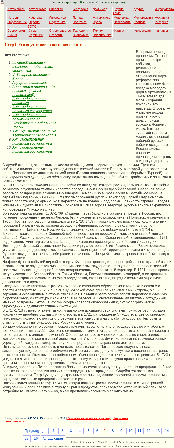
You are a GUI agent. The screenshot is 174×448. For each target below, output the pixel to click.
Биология (56, 9)
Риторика (161, 22)
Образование (17, 22)
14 (167, 431)
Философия (142, 30)
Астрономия (37, 9)
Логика (78, 17)
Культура (35, 17)
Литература (57, 17)
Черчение (36, 35)
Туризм (98, 30)
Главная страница (64, 2)
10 (130, 431)
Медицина (121, 17)
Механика (162, 17)
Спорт (33, 30)
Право (97, 22)
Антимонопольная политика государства (32, 141)
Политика (80, 22)
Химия (12, 35)
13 (158, 431)
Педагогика (57, 22)
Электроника (102, 35)
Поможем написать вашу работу (89, 418)
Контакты (87, 2)
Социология (16, 30)
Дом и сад (100, 9)
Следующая (53, 438)
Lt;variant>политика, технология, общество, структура (32, 66)
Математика (101, 17)
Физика (119, 30)
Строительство (60, 30)
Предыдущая (36, 431)
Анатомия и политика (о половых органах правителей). (33, 91)
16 (36, 438)
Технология (81, 30)
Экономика (81, 35)
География (80, 9)
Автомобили (16, 9)
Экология (55, 35)
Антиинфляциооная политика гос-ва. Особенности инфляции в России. (34, 121)
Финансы (161, 30)
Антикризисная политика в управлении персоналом (34, 133)
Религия (140, 22)
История (13, 17)
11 (139, 431)
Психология (122, 22)
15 (27, 438)
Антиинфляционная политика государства (32, 109)
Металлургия (143, 17)
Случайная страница (111, 2)
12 (149, 431)
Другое (139, 9)
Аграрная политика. (29, 83)
